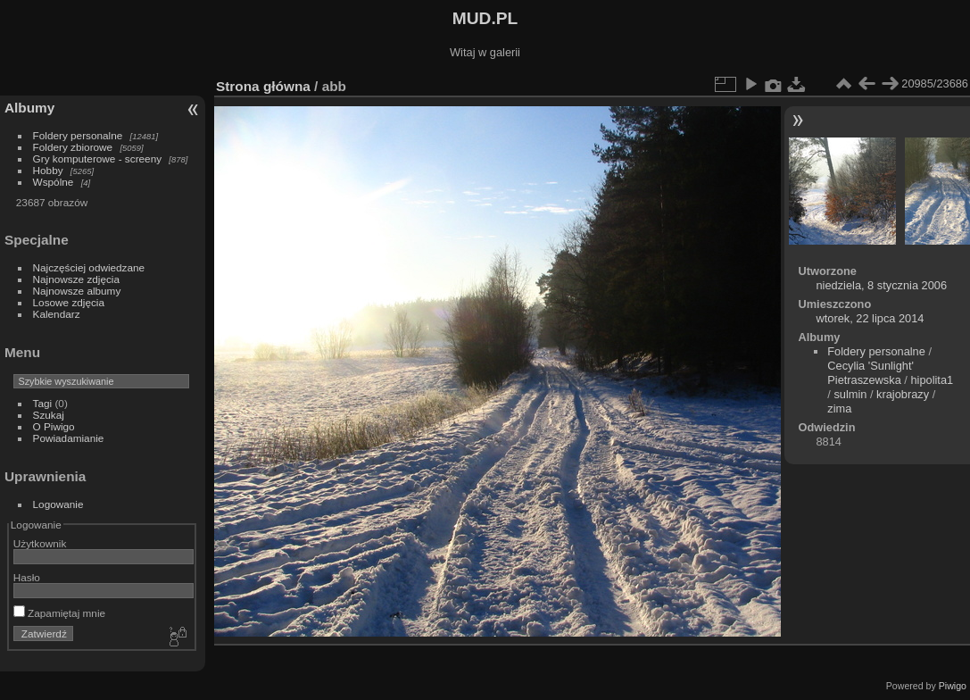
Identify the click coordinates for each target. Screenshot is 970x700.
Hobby (48, 170)
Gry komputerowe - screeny (97, 158)
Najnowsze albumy (77, 290)
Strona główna (263, 86)
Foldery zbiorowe (73, 147)
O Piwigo (54, 426)
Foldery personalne (78, 135)
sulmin (849, 394)
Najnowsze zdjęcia (76, 279)
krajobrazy (902, 394)
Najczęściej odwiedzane (89, 267)
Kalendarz (56, 314)
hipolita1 (931, 380)
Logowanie (58, 504)
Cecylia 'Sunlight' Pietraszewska (870, 373)
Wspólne (53, 182)
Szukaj (48, 415)
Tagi (43, 403)
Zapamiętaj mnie (59, 613)
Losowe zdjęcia (68, 302)
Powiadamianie (68, 438)
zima (839, 408)
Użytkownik (40, 543)
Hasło (26, 577)
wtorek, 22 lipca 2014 (870, 318)
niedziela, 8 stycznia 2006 (881, 285)
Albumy (29, 107)
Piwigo (952, 685)
